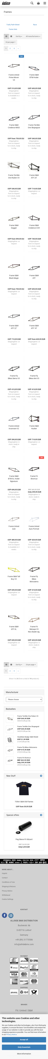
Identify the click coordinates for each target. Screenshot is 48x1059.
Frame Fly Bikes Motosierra (34, 579)
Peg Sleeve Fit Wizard (24, 839)
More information (24, 1054)
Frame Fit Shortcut (34, 477)
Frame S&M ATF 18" (34, 327)
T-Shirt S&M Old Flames (24, 802)
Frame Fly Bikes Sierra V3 (14, 377)
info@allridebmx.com (24, 944)
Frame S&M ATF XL (13, 628)
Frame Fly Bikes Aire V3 (34, 377)
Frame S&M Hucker (34, 427)
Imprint (4, 873)
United (23, 1010)
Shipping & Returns (9, 886)
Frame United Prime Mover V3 (14, 77)
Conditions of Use (8, 882)
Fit (16, 1010)
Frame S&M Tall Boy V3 (14, 577)
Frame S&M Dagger (13, 226)
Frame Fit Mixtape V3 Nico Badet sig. (34, 629)
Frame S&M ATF (34, 276)
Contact (5, 878)
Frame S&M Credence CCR (34, 226)
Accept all (24, 1040)
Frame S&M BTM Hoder (34, 76)
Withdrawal (6, 895)
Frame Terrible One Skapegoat (34, 126)
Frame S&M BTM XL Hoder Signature (14, 478)
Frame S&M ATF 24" (34, 176)
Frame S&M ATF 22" (13, 327)
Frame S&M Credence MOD (14, 126)
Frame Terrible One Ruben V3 (13, 176)
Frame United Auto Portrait (34, 527)
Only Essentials (24, 1047)
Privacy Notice (11, 1034)
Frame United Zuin (14, 527)
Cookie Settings (7, 899)
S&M (30, 1010)
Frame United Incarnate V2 (14, 427)
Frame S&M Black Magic (14, 276)
